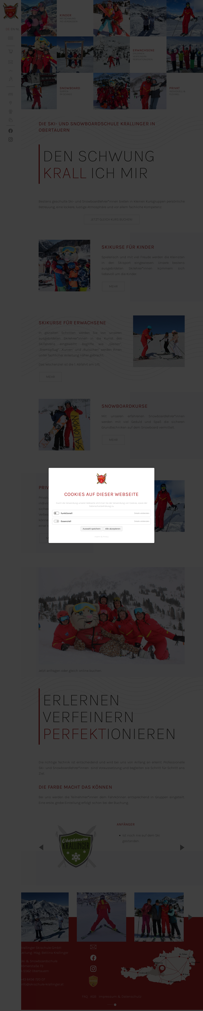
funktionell (66, 513)
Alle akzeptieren (112, 529)
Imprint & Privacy (102, 537)
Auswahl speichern (92, 529)
